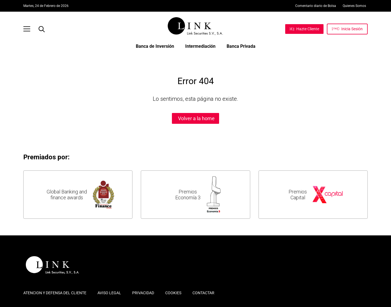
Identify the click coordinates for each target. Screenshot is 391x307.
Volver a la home (196, 118)
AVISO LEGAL (109, 293)
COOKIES (173, 293)
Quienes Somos (354, 6)
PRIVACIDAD (143, 293)
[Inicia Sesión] (347, 29)
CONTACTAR (203, 293)
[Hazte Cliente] (304, 29)
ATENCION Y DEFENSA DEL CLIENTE (54, 293)
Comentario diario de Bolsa (315, 6)
